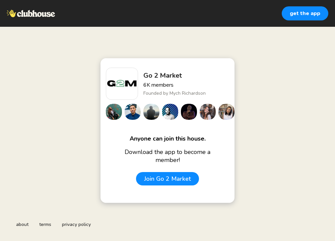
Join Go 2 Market (167, 179)
